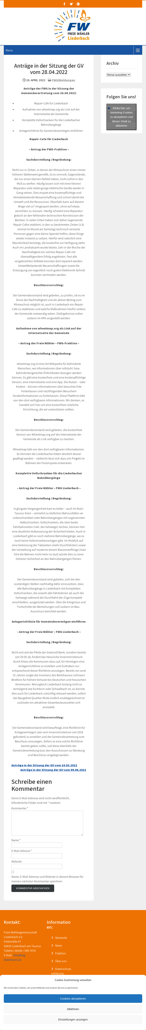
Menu (9, 50)
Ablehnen (73, 1009)
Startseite (61, 942)
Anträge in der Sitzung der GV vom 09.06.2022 (53, 770)
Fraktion (60, 958)
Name (16, 845)
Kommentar (19, 808)
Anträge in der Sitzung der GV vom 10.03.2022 (44, 765)
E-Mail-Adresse (21, 855)
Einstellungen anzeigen (73, 1019)
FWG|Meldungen (63, 80)
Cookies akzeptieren (73, 998)
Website (16, 866)
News (58, 950)
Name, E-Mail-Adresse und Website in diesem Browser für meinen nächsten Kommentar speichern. (47, 883)
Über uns (61, 966)
